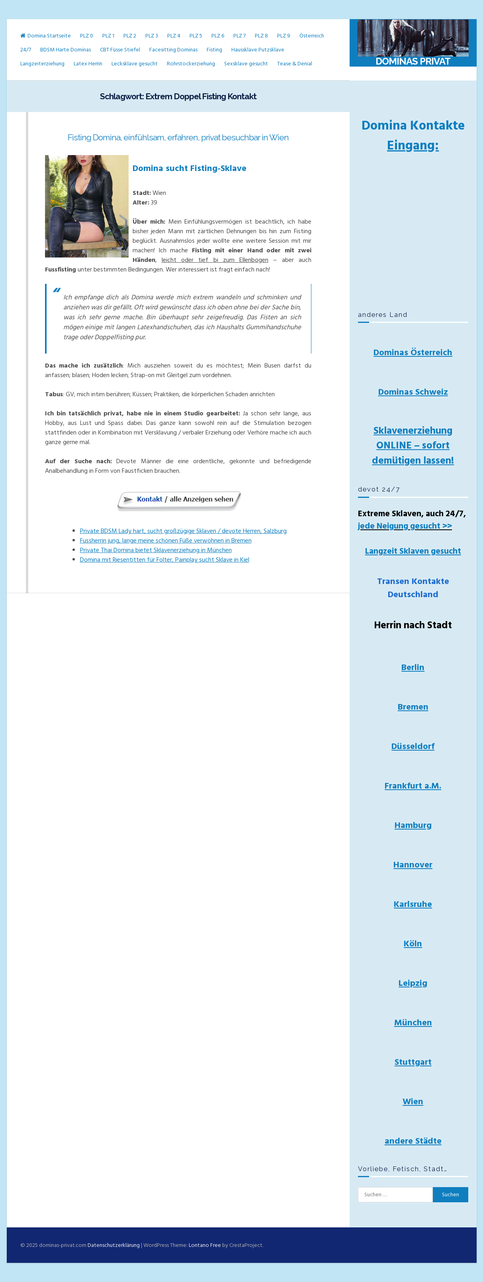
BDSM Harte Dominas (65, 49)
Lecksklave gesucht (134, 63)
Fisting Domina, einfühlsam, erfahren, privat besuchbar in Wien (178, 137)
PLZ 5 (196, 35)
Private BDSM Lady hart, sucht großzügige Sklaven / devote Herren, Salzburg (183, 531)
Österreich (311, 35)
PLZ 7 (239, 35)
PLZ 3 (151, 35)
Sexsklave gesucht (246, 63)
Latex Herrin (88, 63)
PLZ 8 (261, 35)
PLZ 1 (108, 35)
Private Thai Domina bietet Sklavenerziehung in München (156, 550)
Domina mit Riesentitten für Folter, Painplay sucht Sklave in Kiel (164, 559)
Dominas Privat (412, 61)
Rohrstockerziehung (191, 63)
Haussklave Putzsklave (257, 49)
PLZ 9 (283, 35)
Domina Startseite (45, 35)
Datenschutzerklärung (114, 1245)
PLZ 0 (86, 35)
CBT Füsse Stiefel (120, 49)
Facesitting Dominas (173, 49)
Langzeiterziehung (42, 63)
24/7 (25, 49)
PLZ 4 (173, 35)
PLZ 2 (129, 35)
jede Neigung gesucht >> (405, 526)
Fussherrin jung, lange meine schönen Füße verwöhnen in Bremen (166, 540)
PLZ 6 (217, 35)
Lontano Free (205, 1245)
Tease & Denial (294, 63)
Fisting (214, 49)
